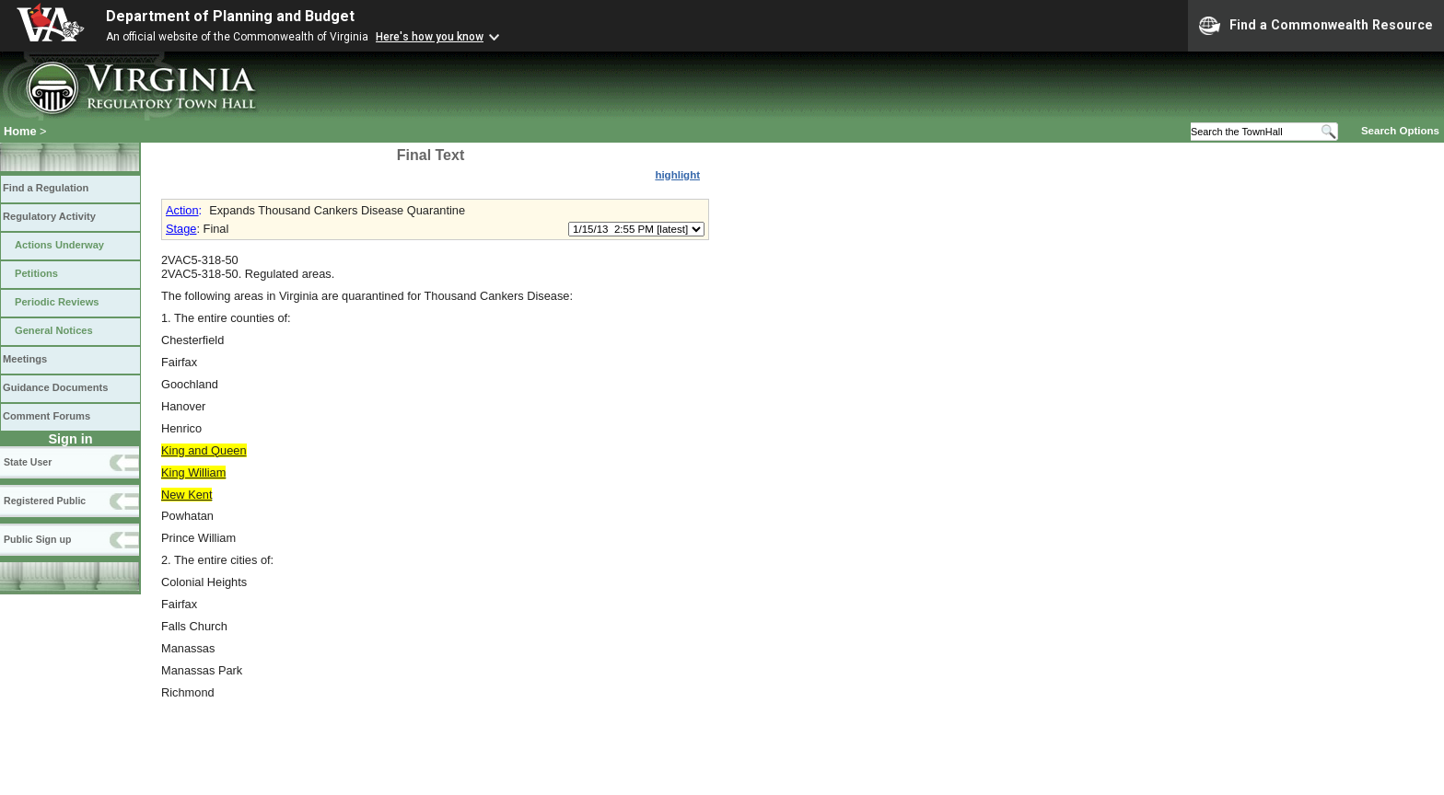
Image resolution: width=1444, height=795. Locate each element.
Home (20, 131)
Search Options (1400, 130)
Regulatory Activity (49, 216)
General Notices (54, 330)
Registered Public (45, 500)
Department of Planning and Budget (230, 16)
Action (182, 210)
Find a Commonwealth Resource (1316, 26)
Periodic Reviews (57, 301)
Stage (181, 229)
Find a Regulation (45, 187)
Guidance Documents (55, 387)
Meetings (25, 358)
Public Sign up (37, 539)
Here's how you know (429, 36)
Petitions (36, 273)
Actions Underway (59, 244)
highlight (677, 174)
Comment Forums (46, 415)
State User (28, 461)
